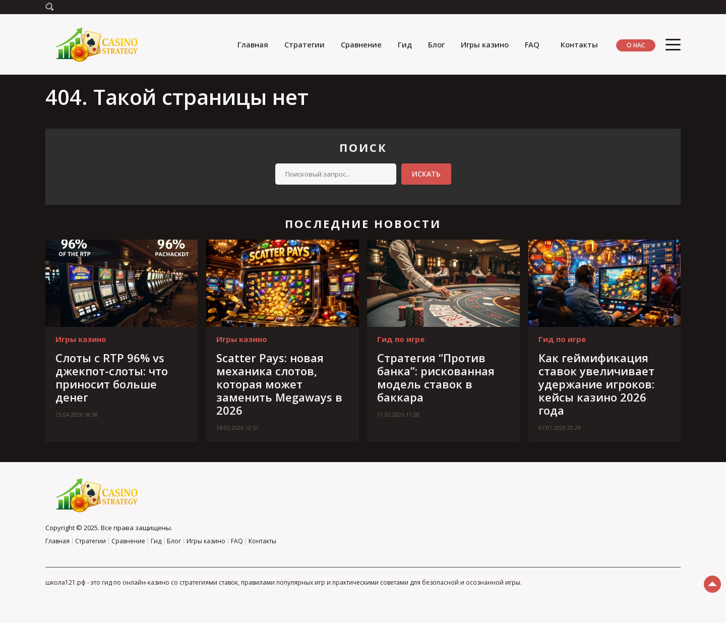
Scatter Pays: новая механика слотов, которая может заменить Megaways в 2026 (279, 384)
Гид (405, 44)
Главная (252, 44)
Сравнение (361, 44)
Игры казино (485, 44)
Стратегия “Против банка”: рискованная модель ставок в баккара (436, 377)
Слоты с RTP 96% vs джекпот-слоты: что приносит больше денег (111, 377)
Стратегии (304, 44)
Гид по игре (401, 339)
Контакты (579, 44)
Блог (436, 44)
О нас (636, 45)
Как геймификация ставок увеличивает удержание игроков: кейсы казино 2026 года (596, 384)
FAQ (532, 44)
